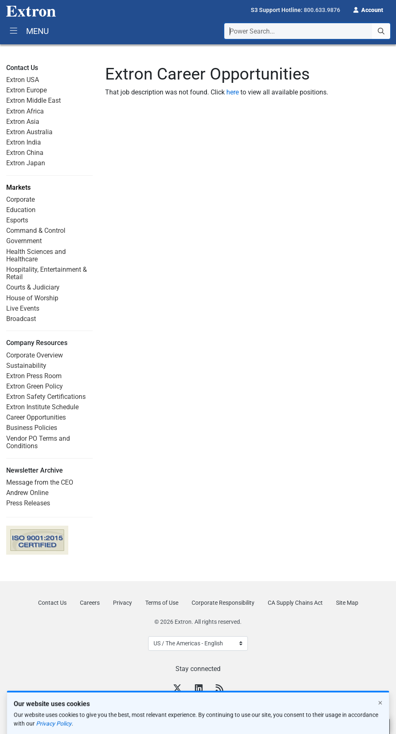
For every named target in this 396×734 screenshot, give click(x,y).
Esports (17, 220)
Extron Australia (29, 132)
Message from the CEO (39, 482)
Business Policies (31, 428)
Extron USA (22, 80)
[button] (368, 9)
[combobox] (307, 31)
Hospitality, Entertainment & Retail (46, 273)
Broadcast (21, 319)
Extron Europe (26, 90)
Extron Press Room (34, 376)
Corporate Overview (34, 355)
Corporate (20, 199)
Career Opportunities (36, 417)
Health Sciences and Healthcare (36, 255)
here (232, 92)
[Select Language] (198, 643)
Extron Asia (22, 122)
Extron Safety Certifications (46, 397)
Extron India (23, 142)
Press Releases (28, 503)
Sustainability (26, 365)
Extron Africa (25, 111)
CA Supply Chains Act (295, 602)
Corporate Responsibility (223, 602)
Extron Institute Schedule (42, 407)
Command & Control (35, 230)
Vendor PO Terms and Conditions (38, 442)
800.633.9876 (322, 10)
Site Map (347, 602)
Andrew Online (27, 493)
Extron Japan (25, 163)
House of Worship (32, 298)
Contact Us (52, 602)
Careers (90, 602)
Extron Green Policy (34, 386)
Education (21, 210)
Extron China (24, 153)
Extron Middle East (33, 100)
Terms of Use (161, 602)
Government (24, 241)
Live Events (22, 308)
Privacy (122, 602)
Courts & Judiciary (33, 287)
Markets (18, 187)
